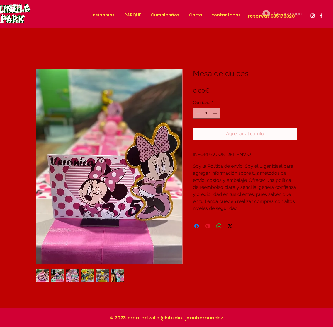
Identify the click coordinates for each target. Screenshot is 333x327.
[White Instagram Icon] (312, 15)
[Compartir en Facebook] (196, 226)
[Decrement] (197, 113)
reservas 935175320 (271, 16)
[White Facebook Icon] (321, 15)
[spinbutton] (206, 113)
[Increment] (215, 113)
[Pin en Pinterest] (207, 226)
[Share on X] (230, 226)
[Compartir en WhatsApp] (218, 226)
